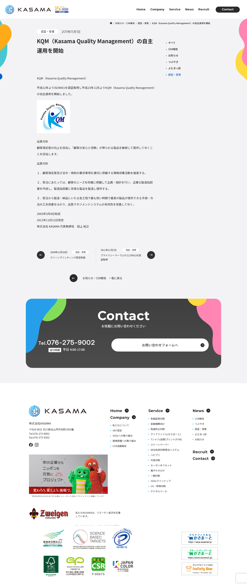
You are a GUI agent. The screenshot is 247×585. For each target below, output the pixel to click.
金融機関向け (158, 423)
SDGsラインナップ (161, 480)
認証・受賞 (143, 23)
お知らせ (173, 55)
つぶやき (173, 62)
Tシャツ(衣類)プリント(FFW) (166, 439)
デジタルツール (159, 491)
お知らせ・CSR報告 (125, 23)
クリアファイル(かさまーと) (166, 434)
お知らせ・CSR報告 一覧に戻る (96, 278)
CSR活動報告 (119, 446)
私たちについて (120, 425)
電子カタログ (158, 470)
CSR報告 (173, 49)
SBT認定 (117, 430)
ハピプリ (155, 455)
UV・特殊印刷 (158, 486)
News (189, 9)
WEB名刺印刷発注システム (165, 449)
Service (175, 9)
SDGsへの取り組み (122, 435)
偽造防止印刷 (158, 429)
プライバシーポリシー (207, 565)
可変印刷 (155, 460)
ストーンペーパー (160, 444)
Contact (228, 9)
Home (141, 9)
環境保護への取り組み (124, 440)
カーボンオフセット (161, 465)
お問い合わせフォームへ (167, 344)
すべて (171, 42)
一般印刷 (155, 475)
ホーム (110, 23)
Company (157, 9)
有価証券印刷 (158, 418)
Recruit (203, 9)
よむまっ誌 (174, 68)
